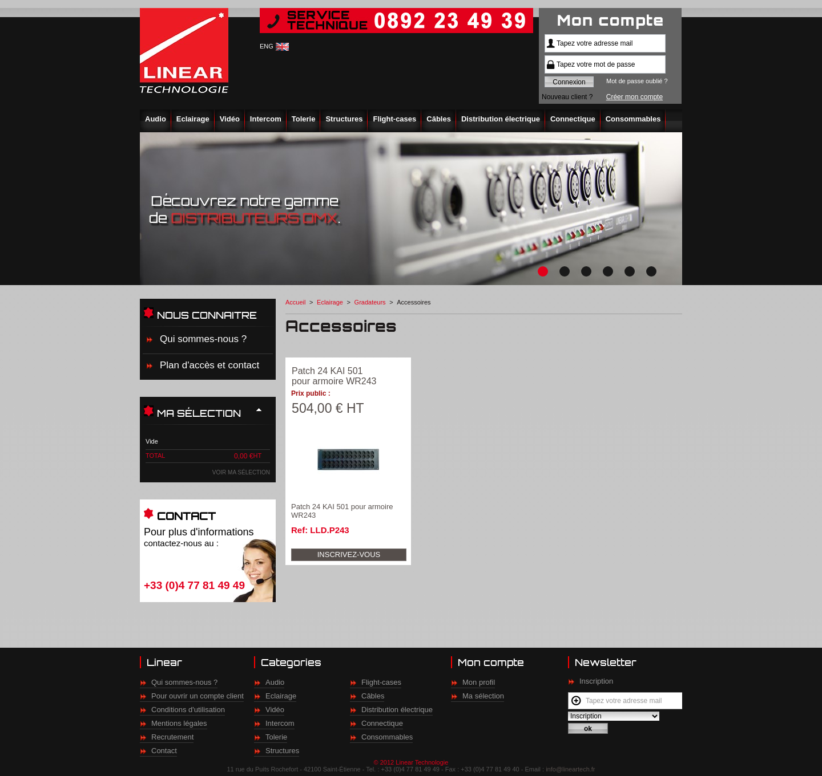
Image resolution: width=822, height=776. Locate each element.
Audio (155, 119)
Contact (164, 750)
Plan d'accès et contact (209, 365)
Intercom (265, 119)
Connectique (572, 119)
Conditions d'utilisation (188, 709)
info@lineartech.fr (570, 769)
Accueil (295, 302)
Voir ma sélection (241, 472)
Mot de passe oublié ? (637, 81)
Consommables (633, 119)
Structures (343, 119)
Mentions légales (179, 723)
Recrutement (172, 737)
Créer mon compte (634, 97)
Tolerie (304, 119)
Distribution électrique (500, 119)
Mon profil (478, 682)
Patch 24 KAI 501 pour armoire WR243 (334, 376)
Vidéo (230, 119)
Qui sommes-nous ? (203, 339)
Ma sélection (483, 696)
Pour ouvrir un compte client (197, 696)
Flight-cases (394, 119)
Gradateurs (370, 302)
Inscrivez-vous (349, 554)
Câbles (438, 119)
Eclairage (192, 119)
